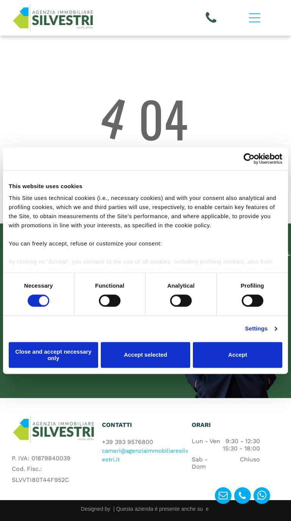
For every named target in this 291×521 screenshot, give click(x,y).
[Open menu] (254, 18)
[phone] (242, 496)
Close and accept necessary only (53, 354)
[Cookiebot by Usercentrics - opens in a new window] (249, 158)
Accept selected (145, 355)
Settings (256, 329)
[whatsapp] (261, 496)
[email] (223, 496)
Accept (237, 355)
